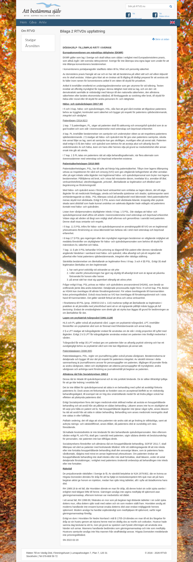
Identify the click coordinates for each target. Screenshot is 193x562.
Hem (23, 22)
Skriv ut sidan (160, 39)
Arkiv (43, 22)
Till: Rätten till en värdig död (161, 16)
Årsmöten (32, 46)
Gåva (32, 22)
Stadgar (30, 40)
